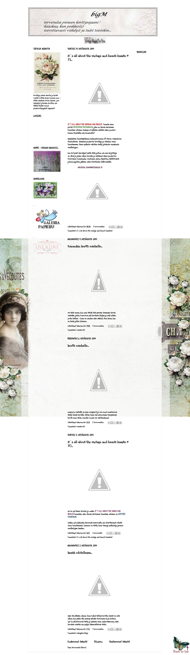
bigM (29, 11)
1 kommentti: (97, 533)
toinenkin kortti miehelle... (85, 246)
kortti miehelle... (78, 346)
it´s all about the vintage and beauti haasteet (94, 230)
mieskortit (80, 330)
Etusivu (98, 642)
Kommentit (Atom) (79, 647)
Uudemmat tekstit (77, 642)
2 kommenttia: (98, 422)
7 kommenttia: (98, 629)
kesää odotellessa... (80, 553)
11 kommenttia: (99, 226)
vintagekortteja (82, 633)
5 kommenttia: (98, 326)
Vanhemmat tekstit (119, 642)
